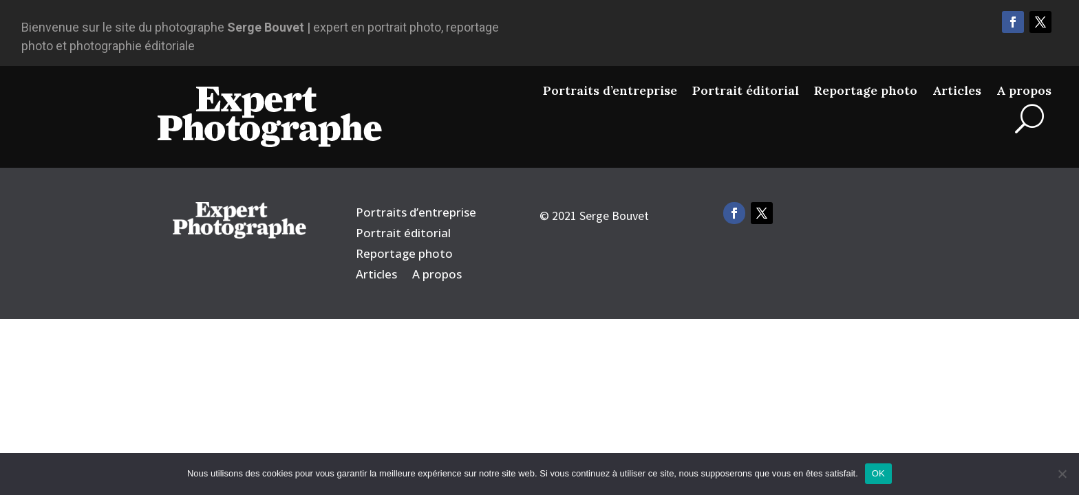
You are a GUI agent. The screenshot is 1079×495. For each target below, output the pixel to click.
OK (878, 473)
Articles (956, 90)
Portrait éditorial (745, 90)
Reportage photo (865, 90)
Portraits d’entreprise (610, 90)
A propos (1023, 90)
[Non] (1062, 474)
